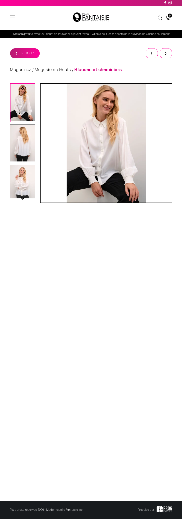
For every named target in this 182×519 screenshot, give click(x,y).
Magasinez (20, 69)
